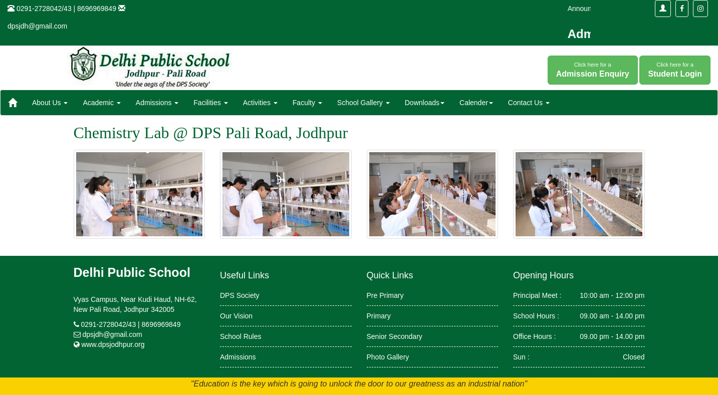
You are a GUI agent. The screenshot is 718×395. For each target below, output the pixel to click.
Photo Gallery (388, 357)
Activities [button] (260, 103)
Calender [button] (476, 103)
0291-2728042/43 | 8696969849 (130, 324)
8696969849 (96, 9)
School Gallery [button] (363, 103)
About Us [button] (50, 103)
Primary (379, 316)
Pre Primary (385, 295)
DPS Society (240, 295)
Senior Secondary (394, 336)
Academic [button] (101, 103)
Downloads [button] (424, 103)
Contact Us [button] (529, 103)
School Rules (241, 336)
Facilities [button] (210, 103)
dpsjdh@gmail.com (37, 26)
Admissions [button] (157, 103)
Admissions (238, 357)
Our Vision (236, 316)
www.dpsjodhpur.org (112, 344)
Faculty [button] (307, 103)
